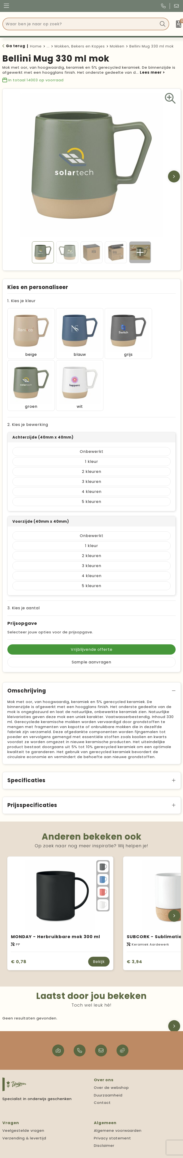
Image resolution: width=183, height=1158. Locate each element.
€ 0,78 (18, 948)
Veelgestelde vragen (23, 1117)
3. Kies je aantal (23, 594)
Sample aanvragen (91, 649)
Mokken (117, 46)
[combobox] (80, 24)
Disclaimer (104, 1132)
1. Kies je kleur (21, 300)
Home (36, 46)
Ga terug (15, 45)
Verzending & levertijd (24, 1124)
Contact (102, 1089)
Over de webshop (111, 1074)
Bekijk (99, 948)
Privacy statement (112, 1124)
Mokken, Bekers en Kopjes (80, 46)
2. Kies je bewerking (27, 411)
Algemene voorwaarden (118, 1117)
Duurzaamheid (108, 1082)
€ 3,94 (134, 948)
